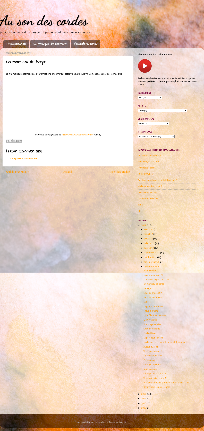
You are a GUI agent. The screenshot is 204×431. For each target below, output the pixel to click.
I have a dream (150, 311)
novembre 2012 (151, 262)
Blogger (123, 422)
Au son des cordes (44, 20)
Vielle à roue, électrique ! (150, 186)
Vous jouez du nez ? (152, 351)
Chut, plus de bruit (152, 365)
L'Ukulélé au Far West (148, 192)
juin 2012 (148, 239)
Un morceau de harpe (153, 284)
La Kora (147, 302)
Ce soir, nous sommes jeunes (156, 387)
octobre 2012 (150, 257)
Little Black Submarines (154, 315)
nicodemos (103, 422)
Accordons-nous (85, 44)
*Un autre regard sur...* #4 (156, 280)
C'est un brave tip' (151, 329)
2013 (144, 394)
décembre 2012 (151, 267)
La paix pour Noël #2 (153, 306)
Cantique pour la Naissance (156, 374)
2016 (144, 408)
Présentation (17, 44)
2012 (144, 225)
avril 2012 (149, 229)
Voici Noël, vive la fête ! (149, 162)
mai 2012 (148, 234)
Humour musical (145, 174)
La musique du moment (49, 44)
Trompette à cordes (147, 168)
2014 (144, 399)
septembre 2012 (152, 253)
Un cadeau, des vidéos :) (149, 156)
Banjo (140, 205)
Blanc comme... (150, 271)
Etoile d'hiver (149, 333)
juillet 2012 (149, 243)
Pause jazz (148, 288)
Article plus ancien (118, 172)
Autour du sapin (150, 347)
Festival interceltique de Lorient (77, 135)
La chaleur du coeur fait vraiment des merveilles (166, 342)
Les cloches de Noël (152, 356)
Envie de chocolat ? (152, 293)
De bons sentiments (152, 297)
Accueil (68, 172)
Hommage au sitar (152, 324)
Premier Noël (149, 360)
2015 (144, 403)
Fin (139, 211)
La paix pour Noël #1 (153, 275)
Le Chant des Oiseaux (148, 199)
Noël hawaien (150, 369)
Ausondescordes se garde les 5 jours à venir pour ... (167, 383)
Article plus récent (17, 172)
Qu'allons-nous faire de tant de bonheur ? (157, 180)
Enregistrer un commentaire (23, 158)
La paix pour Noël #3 (153, 338)
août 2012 (149, 248)
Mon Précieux (150, 320)
